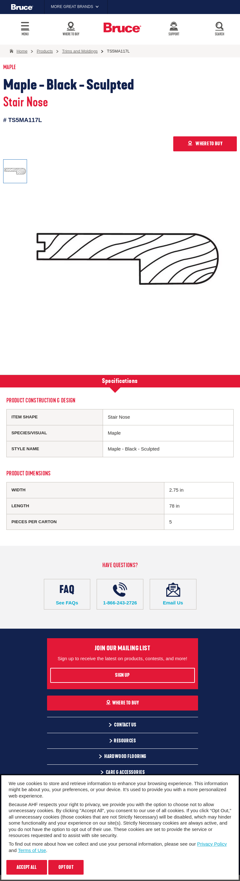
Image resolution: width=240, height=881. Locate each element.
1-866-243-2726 (120, 593)
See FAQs (67, 593)
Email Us (173, 593)
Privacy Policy (212, 844)
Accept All (27, 867)
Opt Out (65, 867)
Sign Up (122, 675)
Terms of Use (32, 850)
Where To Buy (122, 703)
